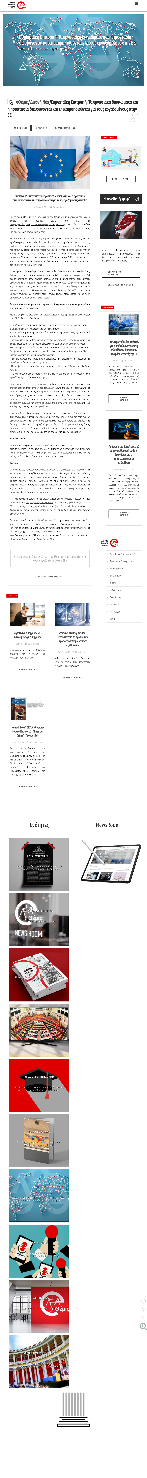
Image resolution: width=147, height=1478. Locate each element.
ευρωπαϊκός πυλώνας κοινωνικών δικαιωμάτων (36, 469)
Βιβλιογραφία (116, 568)
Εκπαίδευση (115, 597)
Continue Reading (27, 670)
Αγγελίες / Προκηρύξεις (121, 561)
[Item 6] (142, 1316)
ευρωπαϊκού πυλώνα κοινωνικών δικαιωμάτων (37, 261)
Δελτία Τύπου (116, 575)
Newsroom (41, 127)
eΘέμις (22, 102)
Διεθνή (113, 583)
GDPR (112, 619)
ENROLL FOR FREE (121, 179)
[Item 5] (142, 1308)
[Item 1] (142, 1300)
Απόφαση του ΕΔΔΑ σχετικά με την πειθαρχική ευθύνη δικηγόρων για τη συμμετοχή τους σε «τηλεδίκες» (124, 454)
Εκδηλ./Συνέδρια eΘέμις (120, 285)
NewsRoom (108, 824)
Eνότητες (39, 824)
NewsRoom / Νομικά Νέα (123, 554)
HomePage (21, 127)
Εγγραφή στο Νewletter (115, 273)
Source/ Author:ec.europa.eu (50, 576)
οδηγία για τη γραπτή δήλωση (40, 502)
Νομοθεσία (115, 604)
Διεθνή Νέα (39, 102)
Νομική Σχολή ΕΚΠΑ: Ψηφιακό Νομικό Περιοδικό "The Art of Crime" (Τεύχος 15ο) (27, 731)
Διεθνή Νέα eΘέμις (65, 127)
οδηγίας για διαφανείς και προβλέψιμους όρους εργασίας (37, 224)
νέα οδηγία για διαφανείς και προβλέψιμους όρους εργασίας (43, 498)
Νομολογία (115, 611)
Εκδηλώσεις (115, 590)
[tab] (121, 199)
